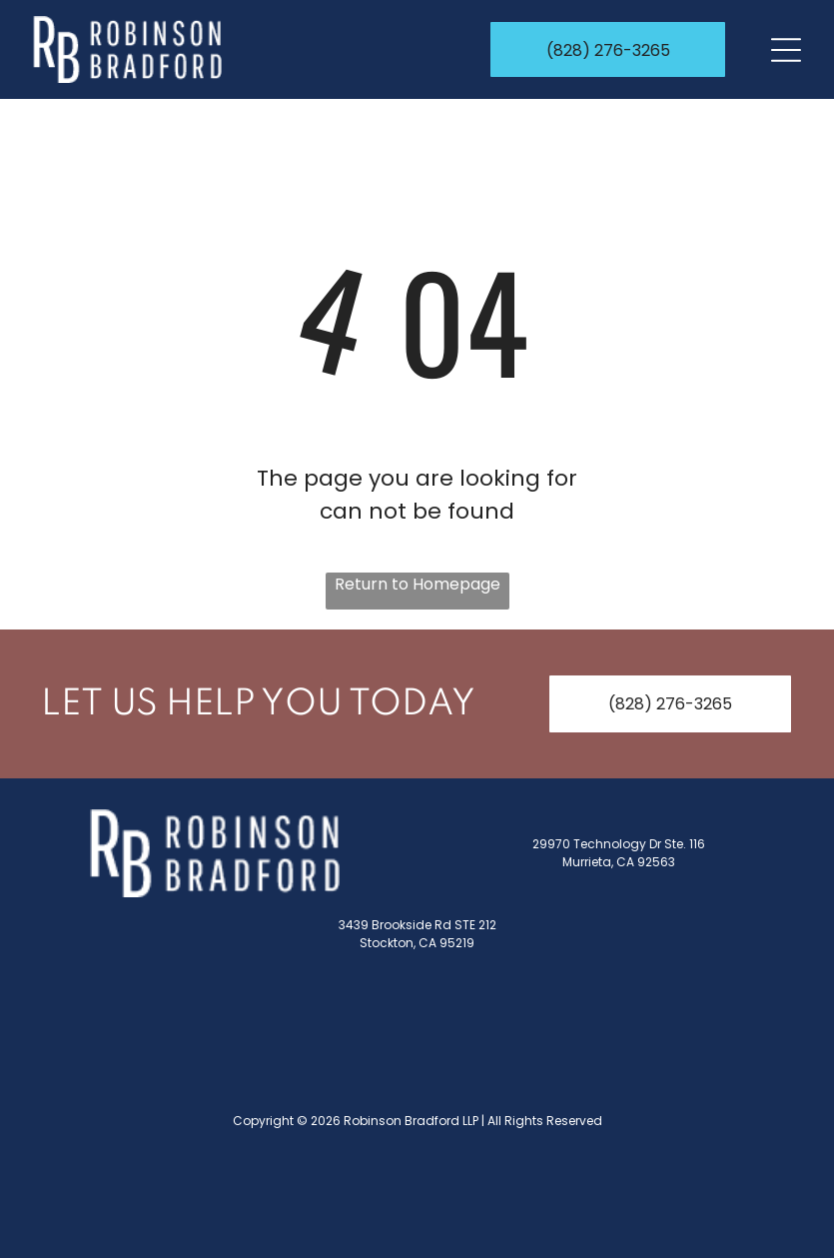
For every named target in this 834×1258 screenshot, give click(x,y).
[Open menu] (786, 50)
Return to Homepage (417, 584)
